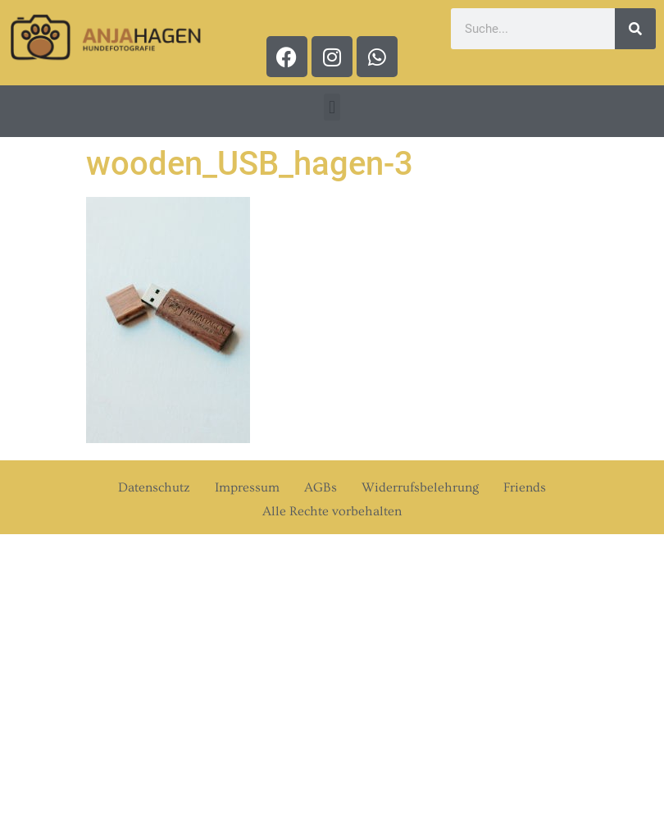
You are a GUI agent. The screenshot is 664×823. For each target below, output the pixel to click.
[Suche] (635, 28)
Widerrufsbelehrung (420, 487)
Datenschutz (154, 487)
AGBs (320, 487)
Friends (524, 487)
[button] (331, 107)
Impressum (247, 487)
